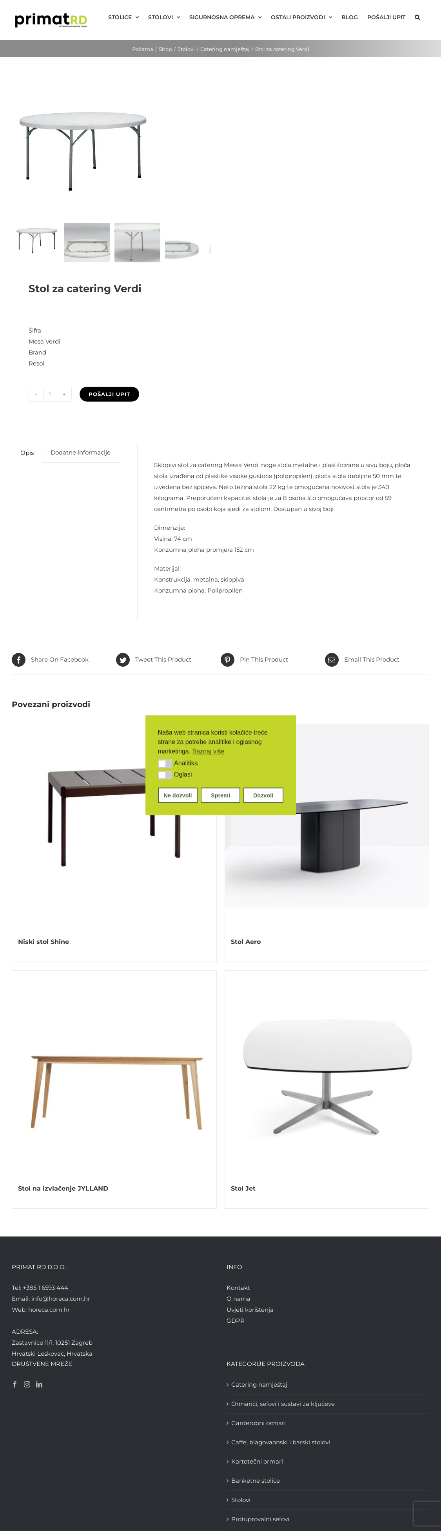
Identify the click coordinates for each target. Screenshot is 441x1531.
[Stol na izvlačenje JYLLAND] (114, 1073)
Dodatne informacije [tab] (81, 452)
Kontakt (238, 1287)
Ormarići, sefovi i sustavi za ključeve (283, 1403)
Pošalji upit (109, 394)
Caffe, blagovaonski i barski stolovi (280, 1442)
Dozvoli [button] (263, 795)
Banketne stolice (255, 1480)
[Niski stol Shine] (114, 826)
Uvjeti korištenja (250, 1309)
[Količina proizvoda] (50, 394)
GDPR (236, 1320)
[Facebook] (15, 1384)
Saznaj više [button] (208, 751)
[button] (165, 763)
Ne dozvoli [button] (177, 795)
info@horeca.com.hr (60, 1298)
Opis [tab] (27, 452)
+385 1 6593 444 (45, 1287)
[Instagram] (27, 1384)
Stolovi (240, 1500)
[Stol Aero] (327, 826)
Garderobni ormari (258, 1423)
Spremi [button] (220, 795)
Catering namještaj (259, 1384)
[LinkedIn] (39, 1384)
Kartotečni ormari (257, 1461)
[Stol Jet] (327, 1073)
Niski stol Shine (43, 942)
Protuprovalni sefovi (260, 1519)
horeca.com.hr (49, 1309)
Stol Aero (246, 942)
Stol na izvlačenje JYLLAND (63, 1188)
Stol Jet (243, 1188)
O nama (238, 1298)
